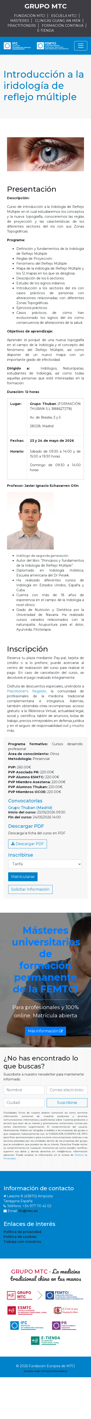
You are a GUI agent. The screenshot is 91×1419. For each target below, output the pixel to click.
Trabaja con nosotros (22, 1242)
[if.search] (24, 1090)
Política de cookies (20, 1237)
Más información (45, 1031)
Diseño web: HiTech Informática (45, 1371)
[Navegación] (80, 45)
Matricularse (23, 876)
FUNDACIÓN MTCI (29, 16)
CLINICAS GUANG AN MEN (57, 21)
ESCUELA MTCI (64, 16)
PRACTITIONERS (21, 25)
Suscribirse (67, 1102)
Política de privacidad (22, 1232)
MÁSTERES (19, 21)
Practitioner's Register (26, 691)
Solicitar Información (30, 889)
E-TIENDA (45, 30)
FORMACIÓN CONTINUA (63, 25)
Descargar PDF (27, 844)
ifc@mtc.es (28, 1211)
